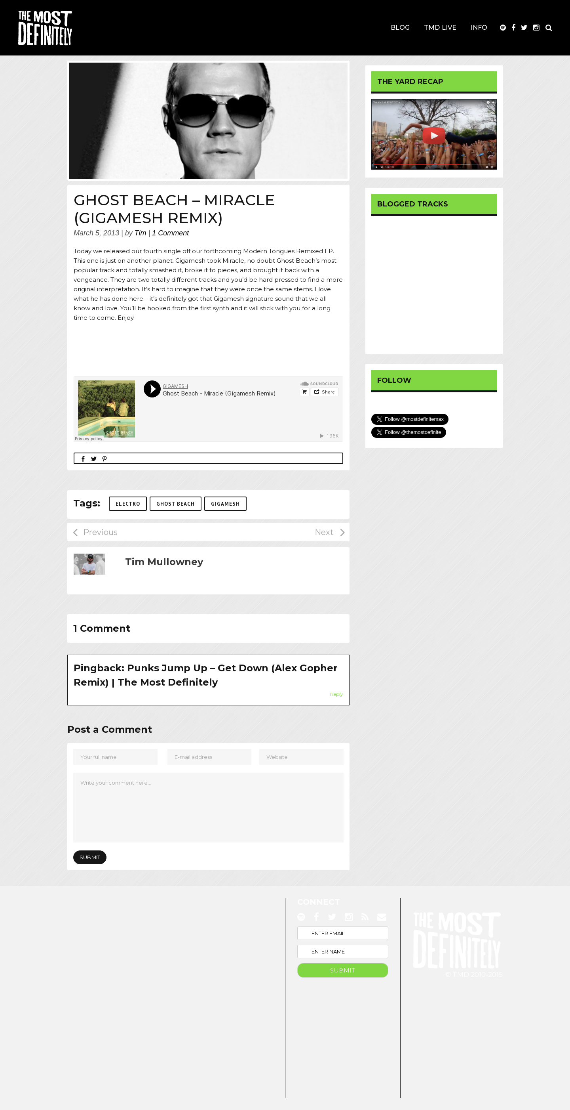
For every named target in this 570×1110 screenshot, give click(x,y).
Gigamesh (225, 504)
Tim (140, 233)
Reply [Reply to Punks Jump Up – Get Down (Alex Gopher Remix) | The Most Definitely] (336, 694)
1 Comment (170, 233)
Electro (128, 504)
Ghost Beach (175, 504)
